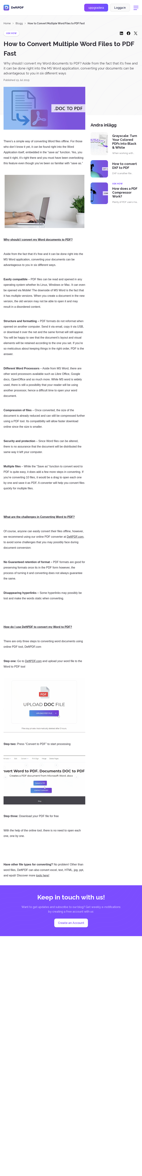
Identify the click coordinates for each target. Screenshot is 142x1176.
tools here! (42, 875)
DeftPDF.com (75, 536)
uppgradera (96, 7)
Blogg (19, 23)
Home (7, 23)
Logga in (120, 7)
